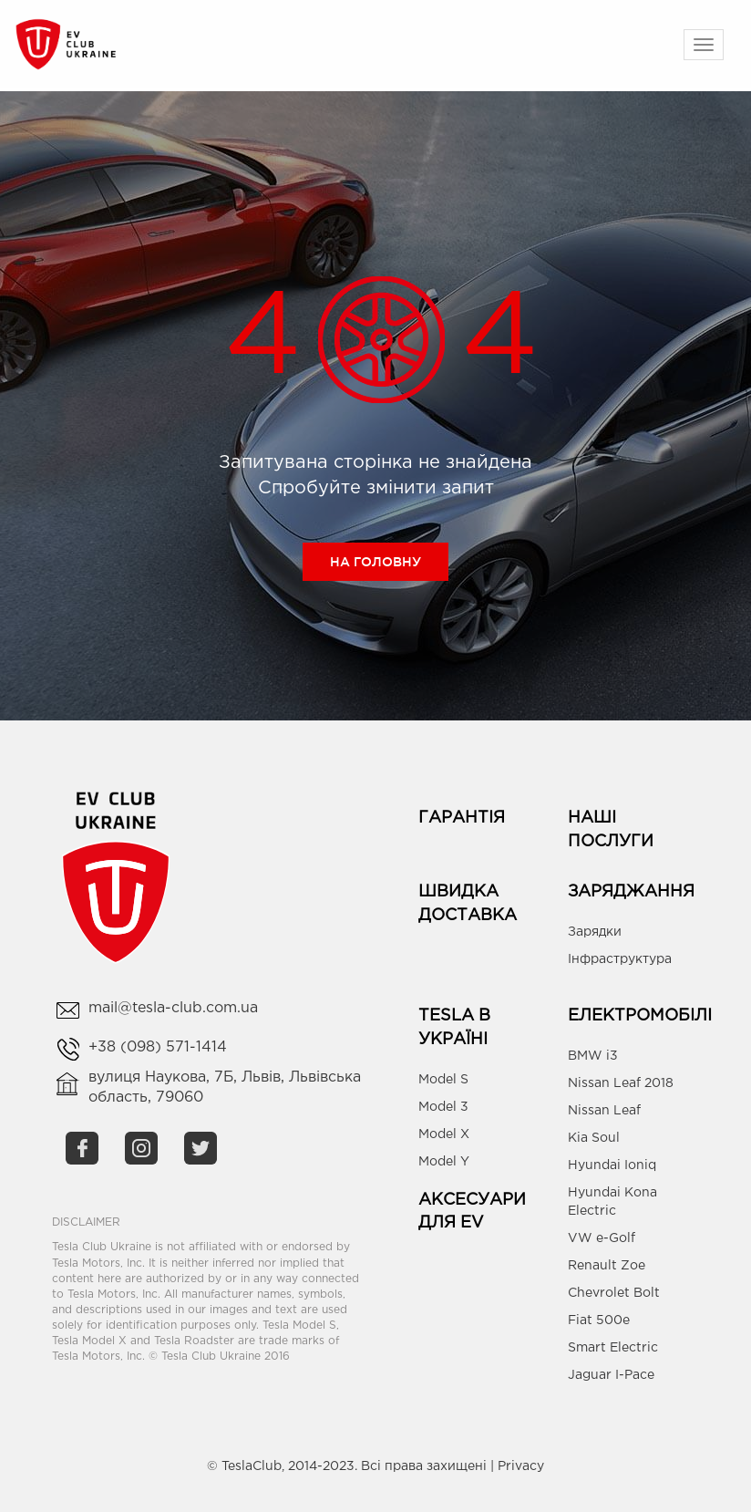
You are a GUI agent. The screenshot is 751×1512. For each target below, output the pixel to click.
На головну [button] (375, 561)
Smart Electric (613, 1347)
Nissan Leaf (604, 1110)
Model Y (443, 1161)
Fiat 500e (599, 1320)
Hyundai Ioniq (612, 1165)
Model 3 (443, 1107)
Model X (443, 1134)
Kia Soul (594, 1138)
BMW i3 (593, 1056)
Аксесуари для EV (472, 1212)
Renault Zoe (606, 1265)
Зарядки (595, 932)
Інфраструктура (620, 959)
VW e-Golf (601, 1238)
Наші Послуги (610, 830)
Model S (443, 1079)
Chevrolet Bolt (614, 1293)
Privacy (521, 1466)
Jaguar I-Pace (611, 1375)
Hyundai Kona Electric (612, 1202)
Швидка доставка (467, 904)
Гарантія (461, 818)
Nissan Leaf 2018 (621, 1083)
